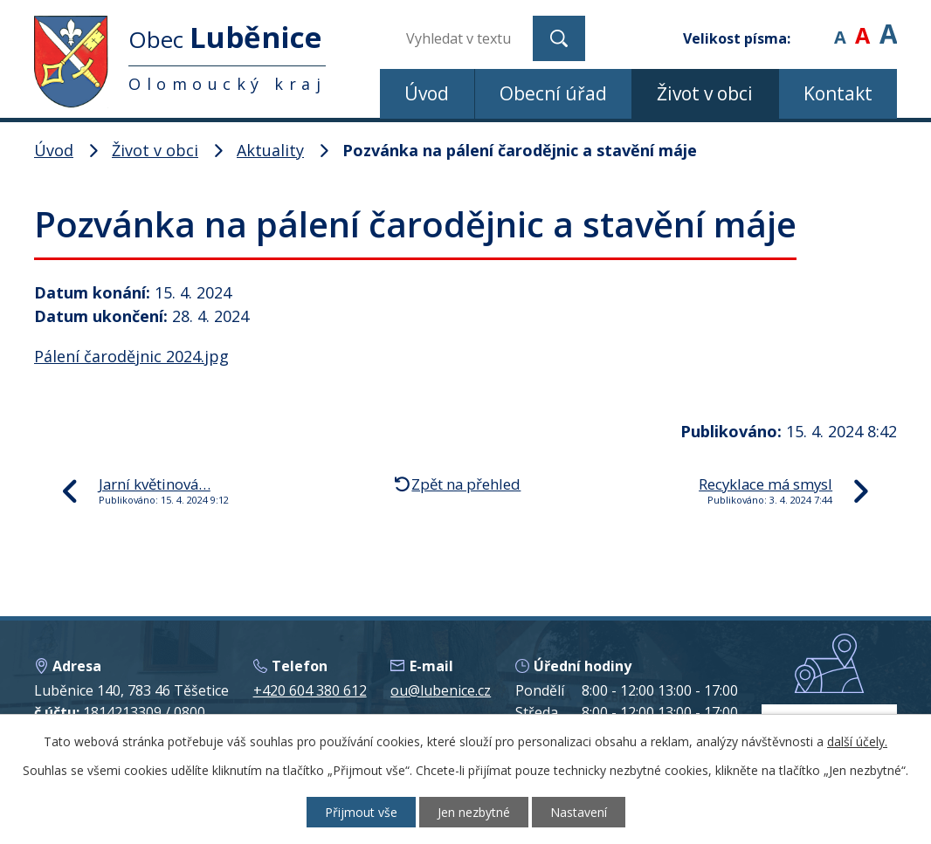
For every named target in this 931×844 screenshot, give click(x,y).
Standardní (862, 25)
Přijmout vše (361, 812)
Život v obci (705, 93)
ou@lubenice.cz (440, 690)
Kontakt (837, 93)
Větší (888, 25)
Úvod (426, 93)
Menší (839, 25)
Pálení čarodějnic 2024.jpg (131, 356)
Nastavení (578, 812)
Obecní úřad (553, 93)
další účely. (857, 741)
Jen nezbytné (474, 812)
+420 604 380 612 (310, 690)
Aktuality (270, 150)
